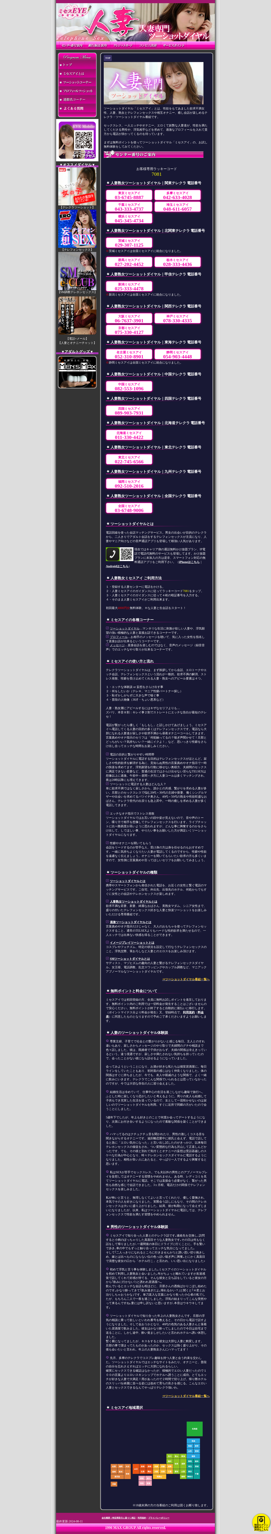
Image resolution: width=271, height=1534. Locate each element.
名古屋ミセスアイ (129, 355)
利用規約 (189, 1012)
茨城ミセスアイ (129, 243)
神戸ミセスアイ (177, 319)
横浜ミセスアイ (129, 219)
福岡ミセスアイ (129, 484)
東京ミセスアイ (129, 195)
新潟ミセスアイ (129, 287)
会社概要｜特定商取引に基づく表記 (119, 1518)
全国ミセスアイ (129, 508)
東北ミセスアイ (129, 460)
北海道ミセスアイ (129, 435)
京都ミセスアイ (129, 330)
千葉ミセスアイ (129, 207)
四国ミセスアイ (129, 411)
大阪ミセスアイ (129, 319)
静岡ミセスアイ (177, 355)
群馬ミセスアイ (129, 262)
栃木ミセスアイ (177, 262)
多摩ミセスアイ (177, 195)
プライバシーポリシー (158, 1518)
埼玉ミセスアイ (177, 207)
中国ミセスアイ (129, 387)
